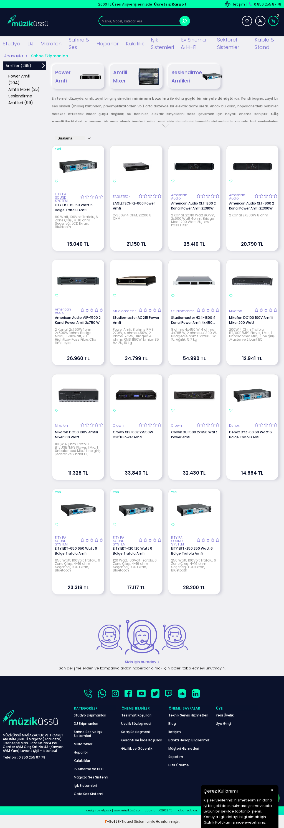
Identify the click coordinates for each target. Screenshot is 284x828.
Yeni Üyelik (225, 714)
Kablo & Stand (264, 43)
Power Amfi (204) (19, 79)
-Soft (111, 821)
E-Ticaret (125, 821)
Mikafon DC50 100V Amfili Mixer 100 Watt (76, 434)
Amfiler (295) (18, 65)
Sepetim (175, 756)
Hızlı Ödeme (178, 764)
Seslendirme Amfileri (195, 76)
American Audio (179, 196)
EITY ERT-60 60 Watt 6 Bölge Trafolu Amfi (74, 207)
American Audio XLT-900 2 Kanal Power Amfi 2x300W (251, 205)
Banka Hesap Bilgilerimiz (189, 739)
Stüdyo (11, 43)
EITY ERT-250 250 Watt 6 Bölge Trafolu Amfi (192, 550)
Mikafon (235, 311)
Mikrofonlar (83, 743)
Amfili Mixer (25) (24, 89)
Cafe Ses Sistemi (88, 793)
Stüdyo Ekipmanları (90, 714)
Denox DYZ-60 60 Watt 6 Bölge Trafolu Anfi (250, 434)
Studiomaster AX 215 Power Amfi (136, 320)
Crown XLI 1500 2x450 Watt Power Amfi (194, 434)
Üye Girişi (223, 723)
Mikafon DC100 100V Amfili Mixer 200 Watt (251, 320)
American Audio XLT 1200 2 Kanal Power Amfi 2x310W (193, 205)
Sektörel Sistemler (228, 43)
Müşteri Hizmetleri (183, 748)
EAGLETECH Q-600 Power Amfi (134, 205)
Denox (234, 425)
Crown (118, 425)
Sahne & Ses (79, 43)
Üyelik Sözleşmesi (136, 723)
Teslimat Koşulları (136, 714)
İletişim (238, 4)
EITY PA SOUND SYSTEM (61, 197)
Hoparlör (108, 43)
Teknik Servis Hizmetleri (188, 714)
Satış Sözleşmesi (135, 731)
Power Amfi (78, 76)
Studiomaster (124, 311)
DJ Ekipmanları (86, 723)
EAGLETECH (122, 196)
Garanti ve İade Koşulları (141, 739)
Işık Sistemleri (162, 43)
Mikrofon (51, 43)
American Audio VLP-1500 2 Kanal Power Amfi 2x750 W (78, 320)
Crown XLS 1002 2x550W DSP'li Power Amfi (133, 434)
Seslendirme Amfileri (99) (20, 99)
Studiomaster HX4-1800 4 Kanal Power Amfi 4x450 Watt (193, 320)
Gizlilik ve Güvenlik (136, 748)
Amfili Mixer (136, 76)
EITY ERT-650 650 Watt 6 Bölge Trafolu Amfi (76, 550)
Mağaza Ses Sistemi (91, 776)
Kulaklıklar (82, 760)
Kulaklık (135, 43)
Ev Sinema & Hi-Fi (193, 43)
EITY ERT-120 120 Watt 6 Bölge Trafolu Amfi (132, 550)
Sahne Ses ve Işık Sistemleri (88, 733)
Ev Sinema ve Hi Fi (88, 768)
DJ (30, 43)
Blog (172, 723)
